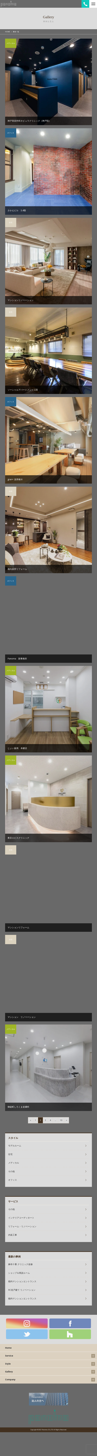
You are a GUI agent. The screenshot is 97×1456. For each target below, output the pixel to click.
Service (9, 1355)
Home (8, 1347)
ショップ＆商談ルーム (19, 1272)
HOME (7, 32)
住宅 (10, 1154)
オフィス (12, 1179)
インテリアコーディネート (21, 1217)
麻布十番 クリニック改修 (20, 1264)
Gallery (9, 1371)
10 (61, 1120)
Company (10, 1379)
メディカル (13, 1162)
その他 (11, 1171)
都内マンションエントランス (22, 1281)
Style (8, 1363)
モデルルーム (14, 1145)
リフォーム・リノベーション (22, 1226)
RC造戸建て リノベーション (21, 1289)
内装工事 (12, 1234)
